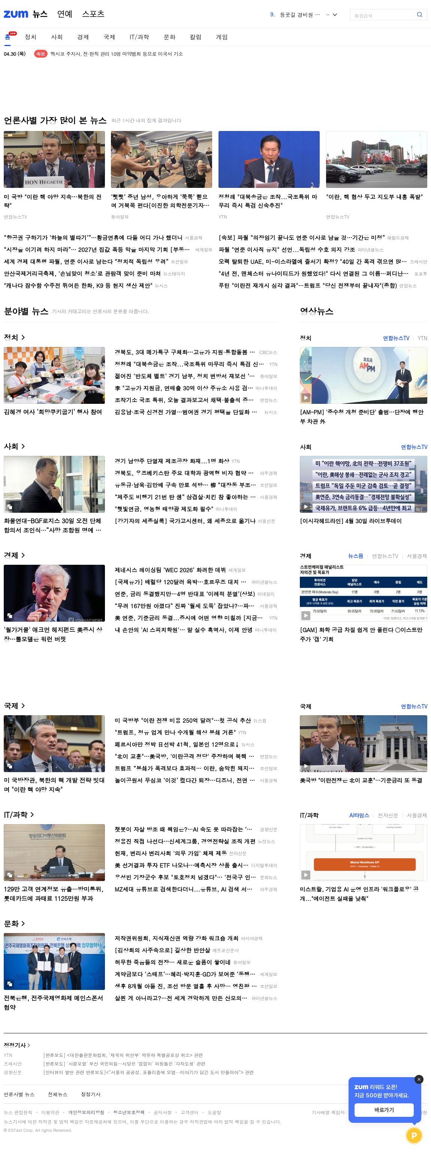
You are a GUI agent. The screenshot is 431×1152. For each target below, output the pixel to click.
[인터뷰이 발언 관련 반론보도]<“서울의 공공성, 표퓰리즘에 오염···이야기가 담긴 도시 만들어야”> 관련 (148, 1072)
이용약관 (50, 1112)
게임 (222, 37)
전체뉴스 (57, 1094)
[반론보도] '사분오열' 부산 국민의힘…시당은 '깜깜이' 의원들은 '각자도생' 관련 (124, 1063)
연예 (64, 14)
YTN (222, 216)
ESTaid (15, 1130)
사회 (57, 37)
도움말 (214, 1112)
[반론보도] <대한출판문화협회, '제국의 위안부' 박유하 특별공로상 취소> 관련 (123, 1055)
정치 (31, 37)
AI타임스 (359, 815)
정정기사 (14, 1045)
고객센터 (190, 1112)
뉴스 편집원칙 (18, 1112)
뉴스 (40, 14)
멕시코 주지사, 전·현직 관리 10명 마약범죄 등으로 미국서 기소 (117, 53)
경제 (83, 37)
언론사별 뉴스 (19, 1094)
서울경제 (417, 556)
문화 (169, 37)
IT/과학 (139, 37)
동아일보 (120, 216)
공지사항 (163, 1112)
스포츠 (93, 14)
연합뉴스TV (15, 216)
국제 (109, 37)
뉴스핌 (356, 556)
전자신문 (388, 815)
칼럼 (196, 37)
